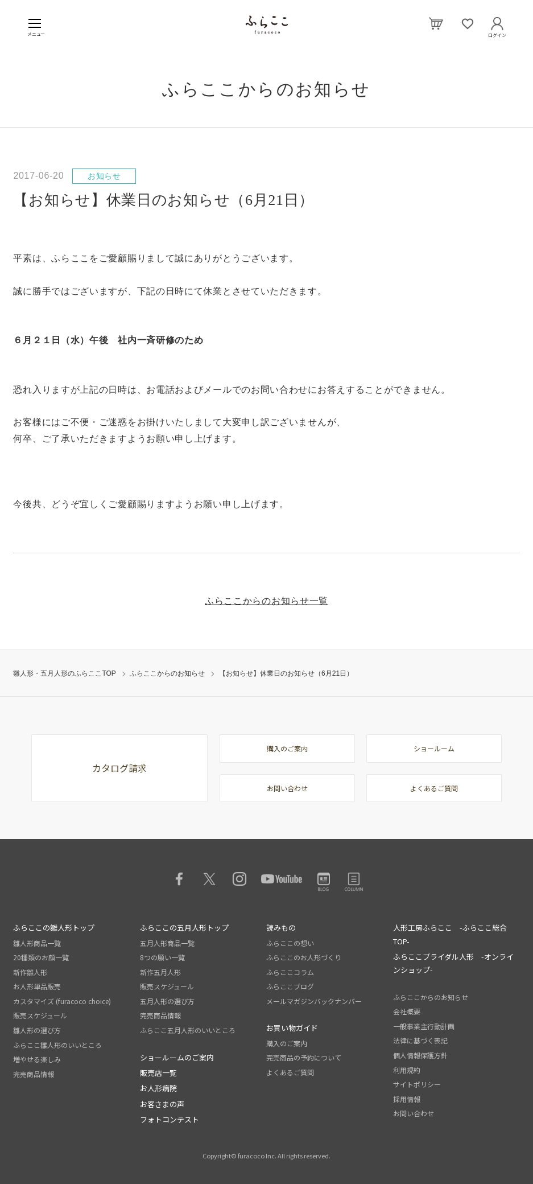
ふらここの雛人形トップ (53, 927)
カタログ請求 (119, 768)
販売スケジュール (40, 1015)
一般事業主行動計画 (424, 1026)
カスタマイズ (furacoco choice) (62, 1001)
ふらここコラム (290, 972)
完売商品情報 (33, 1074)
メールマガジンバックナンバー (314, 1001)
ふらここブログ (290, 986)
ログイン (497, 33)
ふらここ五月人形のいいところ (187, 1030)
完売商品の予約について (303, 1057)
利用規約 (406, 1070)
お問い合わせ (287, 788)
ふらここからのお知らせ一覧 (266, 601)
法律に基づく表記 (420, 1040)
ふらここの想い (290, 943)
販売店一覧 (158, 1072)
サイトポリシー (417, 1084)
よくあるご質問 (434, 788)
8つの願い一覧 (162, 957)
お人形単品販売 (37, 986)
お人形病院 (158, 1088)
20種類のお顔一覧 (41, 957)
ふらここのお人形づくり (303, 957)
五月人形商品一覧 (167, 943)
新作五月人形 (160, 972)
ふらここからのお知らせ (167, 673)
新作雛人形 (30, 972)
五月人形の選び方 (167, 1001)
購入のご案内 (287, 748)
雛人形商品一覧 (37, 943)
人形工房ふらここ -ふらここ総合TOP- (450, 934)
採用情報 (406, 1099)
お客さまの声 (162, 1104)
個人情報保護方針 (420, 1055)
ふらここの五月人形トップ (184, 927)
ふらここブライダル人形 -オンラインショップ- (453, 963)
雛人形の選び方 (37, 1030)
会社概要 (406, 1011)
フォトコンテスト (169, 1119)
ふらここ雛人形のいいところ (57, 1045)
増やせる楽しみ (37, 1059)
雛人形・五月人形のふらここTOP (64, 673)
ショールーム (434, 748)
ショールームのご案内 (177, 1057)
